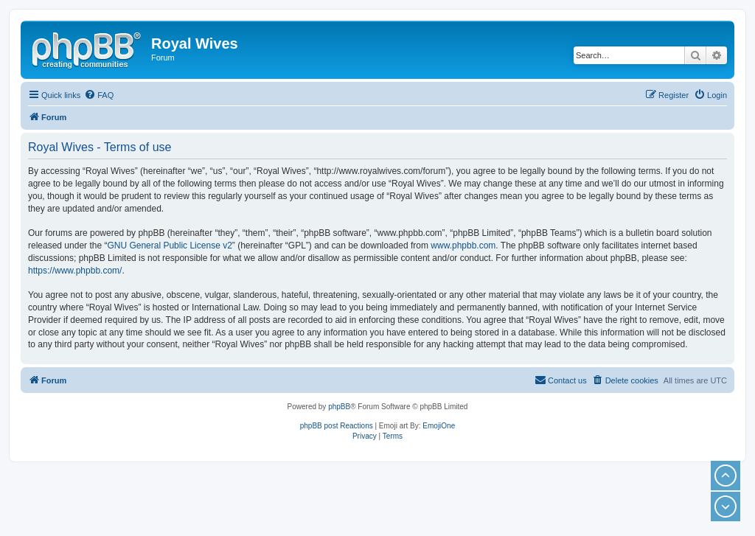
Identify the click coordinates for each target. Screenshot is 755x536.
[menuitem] (99, 95)
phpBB (339, 407)
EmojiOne (438, 426)
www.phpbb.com (463, 245)
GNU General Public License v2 (169, 245)
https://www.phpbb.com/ (75, 270)
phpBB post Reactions (336, 426)
